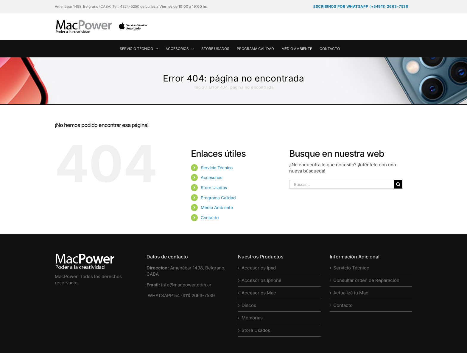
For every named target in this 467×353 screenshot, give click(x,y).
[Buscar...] (341, 184)
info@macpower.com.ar (186, 285)
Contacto (210, 217)
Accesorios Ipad (259, 268)
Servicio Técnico (217, 167)
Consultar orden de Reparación (366, 280)
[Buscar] (398, 184)
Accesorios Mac (259, 293)
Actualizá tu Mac (350, 293)
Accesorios (211, 177)
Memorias (252, 318)
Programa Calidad (218, 197)
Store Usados (214, 187)
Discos (249, 305)
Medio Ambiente (217, 207)
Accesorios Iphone (261, 280)
